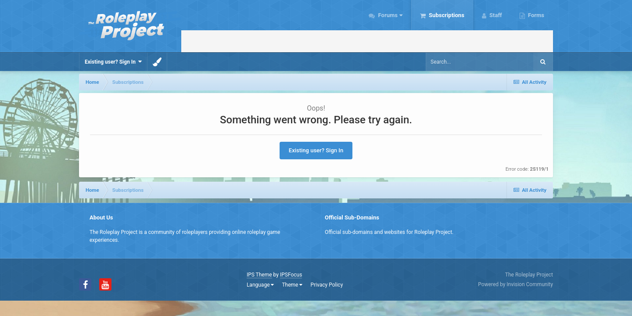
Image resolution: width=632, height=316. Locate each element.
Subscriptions (445, 15)
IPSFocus (291, 275)
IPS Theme (259, 275)
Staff (495, 15)
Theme (292, 285)
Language (260, 285)
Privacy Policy (326, 285)
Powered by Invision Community (515, 284)
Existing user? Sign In (113, 61)
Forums (389, 15)
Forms (535, 15)
